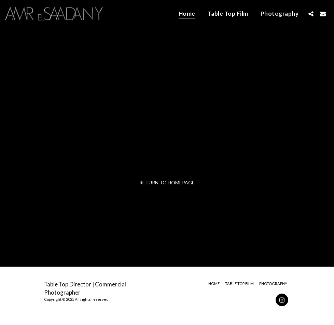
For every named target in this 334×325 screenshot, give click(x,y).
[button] (311, 14)
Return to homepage (167, 182)
